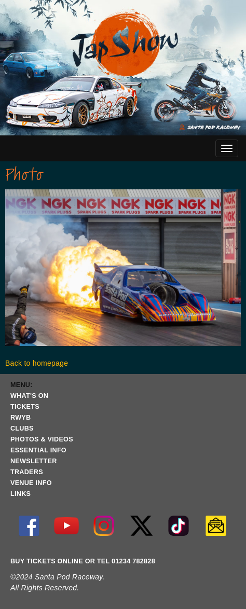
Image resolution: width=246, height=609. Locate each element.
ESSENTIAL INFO (38, 450)
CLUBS (22, 428)
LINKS (20, 493)
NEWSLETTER (33, 461)
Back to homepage (36, 363)
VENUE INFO (31, 483)
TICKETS (24, 406)
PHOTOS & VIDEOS (41, 439)
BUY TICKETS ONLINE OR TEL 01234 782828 (82, 561)
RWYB (20, 417)
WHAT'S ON (29, 395)
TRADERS (26, 472)
